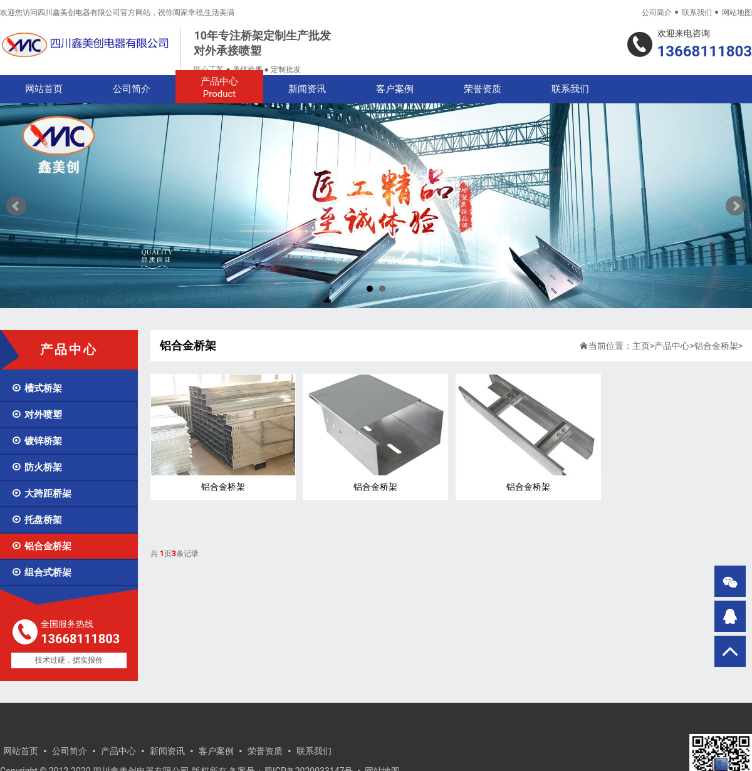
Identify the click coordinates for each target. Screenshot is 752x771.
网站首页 (44, 89)
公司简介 (657, 12)
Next (736, 206)
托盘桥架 (36, 519)
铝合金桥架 (41, 546)
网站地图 (737, 12)
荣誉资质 (482, 89)
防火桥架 (36, 467)
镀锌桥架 (36, 440)
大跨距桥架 (41, 493)
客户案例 (395, 89)
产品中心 (219, 88)
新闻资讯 (307, 89)
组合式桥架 (41, 572)
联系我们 (697, 12)
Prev (16, 206)
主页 (641, 346)
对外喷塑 (36, 414)
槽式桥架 (36, 388)
